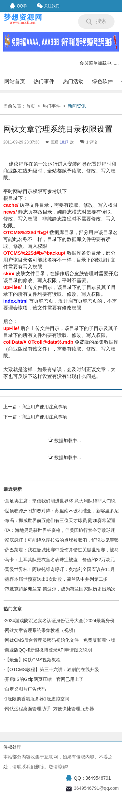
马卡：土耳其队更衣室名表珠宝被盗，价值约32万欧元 (60, 559)
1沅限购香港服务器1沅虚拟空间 (37, 698)
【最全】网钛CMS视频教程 (33, 659)
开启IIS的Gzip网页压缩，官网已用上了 (44, 679)
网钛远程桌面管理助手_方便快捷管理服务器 (49, 708)
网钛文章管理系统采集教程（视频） (41, 630)
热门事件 (44, 81)
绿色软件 (102, 81)
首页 (30, 106)
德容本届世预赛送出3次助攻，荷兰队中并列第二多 (56, 579)
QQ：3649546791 (92, 778)
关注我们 (48, 5)
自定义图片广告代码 (25, 689)
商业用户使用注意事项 (44, 406)
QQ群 (18, 5)
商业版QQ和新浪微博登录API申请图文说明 (48, 649)
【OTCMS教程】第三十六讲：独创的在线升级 (52, 669)
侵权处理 (12, 747)
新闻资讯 (77, 106)
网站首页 (14, 81)
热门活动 (73, 81)
